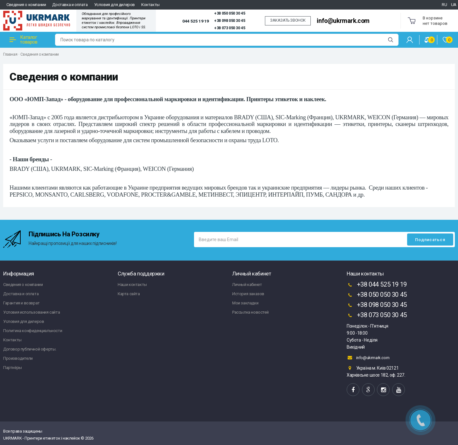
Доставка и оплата (69, 4)
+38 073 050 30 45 (229, 28)
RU (444, 4)
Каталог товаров (24, 39)
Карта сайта (129, 293)
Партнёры (12, 367)
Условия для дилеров (114, 4)
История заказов (248, 293)
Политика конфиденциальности (32, 330)
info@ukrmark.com (343, 20)
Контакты (150, 4)
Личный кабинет (247, 284)
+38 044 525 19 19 (377, 285)
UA (453, 4)
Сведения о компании (26, 4)
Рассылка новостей (250, 312)
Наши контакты (132, 284)
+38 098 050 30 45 (229, 20)
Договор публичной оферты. (29, 349)
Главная (10, 54)
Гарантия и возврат (21, 303)
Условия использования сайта (31, 312)
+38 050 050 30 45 (229, 13)
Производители (18, 358)
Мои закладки (245, 303)
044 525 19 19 (195, 21)
